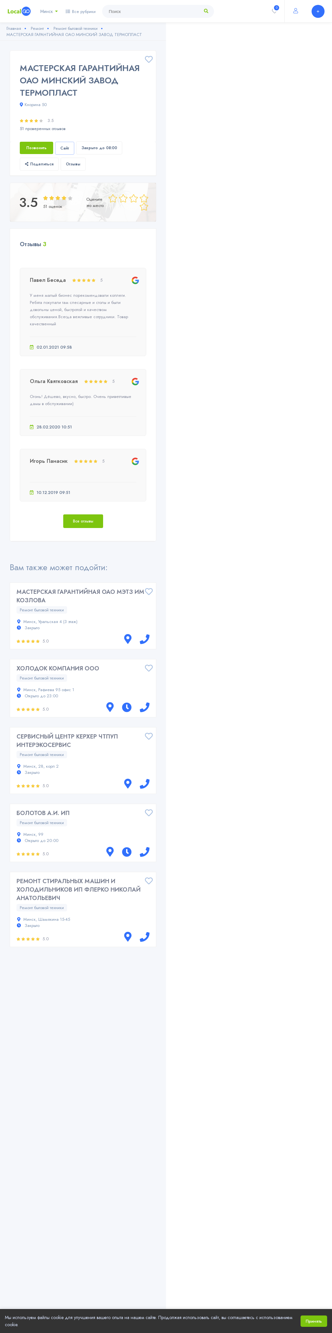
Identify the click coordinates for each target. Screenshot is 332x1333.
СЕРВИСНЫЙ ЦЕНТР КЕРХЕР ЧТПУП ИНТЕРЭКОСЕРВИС (67, 740)
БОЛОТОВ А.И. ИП (43, 813)
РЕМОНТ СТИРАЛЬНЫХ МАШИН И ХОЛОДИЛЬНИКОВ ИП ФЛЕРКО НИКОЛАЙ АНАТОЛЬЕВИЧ (79, 889)
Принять (314, 1321)
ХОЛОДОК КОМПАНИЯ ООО (58, 668)
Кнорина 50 (33, 105)
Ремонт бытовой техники (42, 610)
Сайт (64, 148)
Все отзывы (83, 521)
